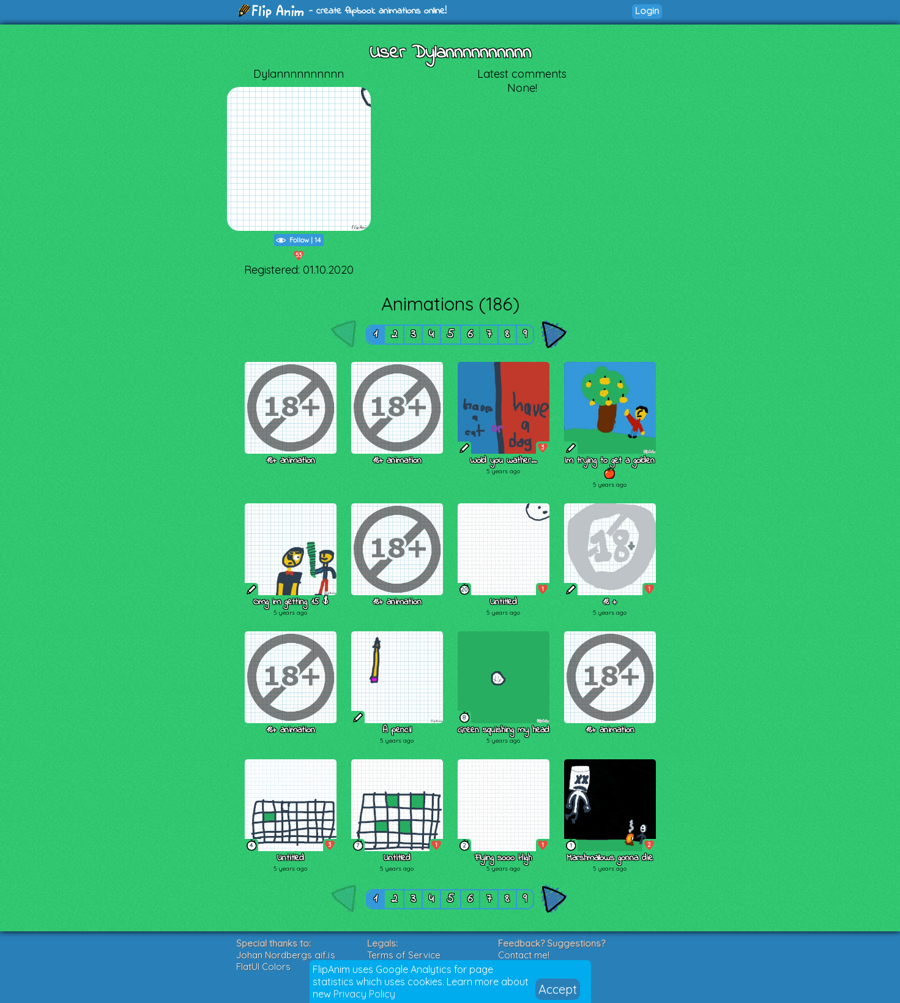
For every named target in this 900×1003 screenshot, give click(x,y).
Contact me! (523, 955)
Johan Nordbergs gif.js (285, 955)
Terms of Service (404, 955)
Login (647, 11)
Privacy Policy (364, 994)
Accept (557, 989)
